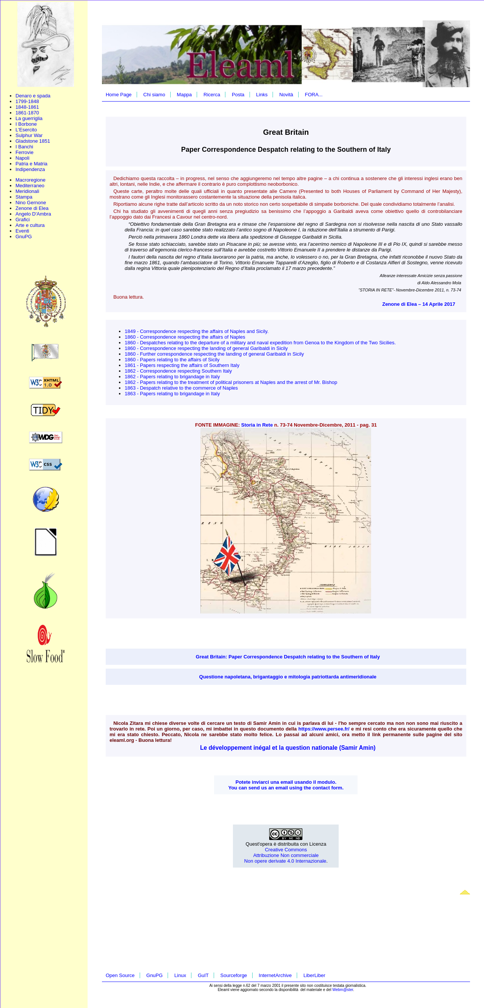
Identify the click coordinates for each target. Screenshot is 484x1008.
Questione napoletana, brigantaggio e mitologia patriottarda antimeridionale (288, 677)
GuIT (203, 975)
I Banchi (24, 147)
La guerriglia (29, 118)
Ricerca (211, 94)
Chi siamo (154, 94)
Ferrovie (24, 152)
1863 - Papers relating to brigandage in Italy (172, 393)
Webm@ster (342, 990)
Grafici (22, 219)
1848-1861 (27, 107)
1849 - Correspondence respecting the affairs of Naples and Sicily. (196, 331)
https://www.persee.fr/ (323, 729)
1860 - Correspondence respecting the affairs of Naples (185, 337)
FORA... (313, 94)
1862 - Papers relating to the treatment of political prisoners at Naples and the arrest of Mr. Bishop (231, 382)
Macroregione (30, 180)
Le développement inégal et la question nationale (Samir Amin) (288, 747)
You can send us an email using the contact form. (286, 788)
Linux (180, 975)
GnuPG (23, 236)
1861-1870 (27, 113)
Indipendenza (30, 169)
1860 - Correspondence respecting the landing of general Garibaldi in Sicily (206, 348)
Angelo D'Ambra (33, 214)
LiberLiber (314, 975)
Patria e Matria (31, 163)
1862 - (132, 371)
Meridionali (27, 191)
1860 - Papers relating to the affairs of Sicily (172, 359)
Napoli (22, 158)
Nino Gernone (30, 202)
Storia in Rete (257, 425)
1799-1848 (27, 101)
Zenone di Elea (31, 208)
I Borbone (26, 124)
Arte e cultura (30, 225)
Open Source (120, 975)
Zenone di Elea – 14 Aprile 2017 (418, 304)
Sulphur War (29, 135)
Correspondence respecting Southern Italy (186, 371)
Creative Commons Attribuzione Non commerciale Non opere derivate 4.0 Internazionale (285, 855)
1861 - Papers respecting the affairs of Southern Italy (182, 365)
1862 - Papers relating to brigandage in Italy (172, 376)
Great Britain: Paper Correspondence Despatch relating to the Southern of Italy (288, 657)
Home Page (119, 94)
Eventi (22, 231)
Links (261, 94)
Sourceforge (233, 975)
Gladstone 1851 (32, 141)
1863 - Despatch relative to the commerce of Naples (181, 388)
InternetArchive (275, 975)
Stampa (23, 197)
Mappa (184, 94)
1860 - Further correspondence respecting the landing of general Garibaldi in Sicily (214, 354)
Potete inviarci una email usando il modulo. (286, 782)
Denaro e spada (33, 96)
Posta (238, 94)
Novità (286, 94)
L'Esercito (26, 130)
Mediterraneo (30, 185)
